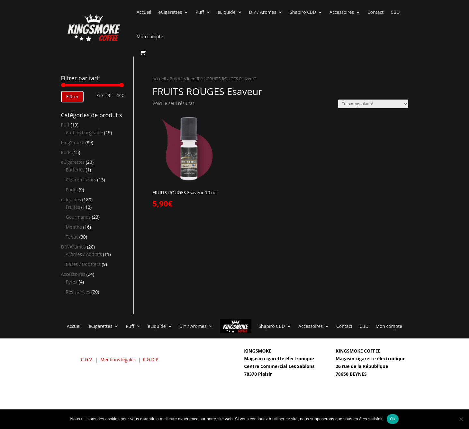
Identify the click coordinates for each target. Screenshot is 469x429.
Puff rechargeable (84, 132)
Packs (72, 190)
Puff (199, 12)
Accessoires (341, 12)
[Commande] (373, 104)
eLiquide (227, 12)
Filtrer (72, 96)
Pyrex (71, 282)
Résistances (78, 292)
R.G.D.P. (151, 359)
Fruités (73, 207)
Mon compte (150, 36)
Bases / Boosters (83, 264)
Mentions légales (118, 359)
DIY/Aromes (73, 247)
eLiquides (71, 200)
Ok (392, 418)
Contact (375, 12)
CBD (395, 12)
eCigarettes (170, 12)
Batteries (75, 170)
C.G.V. (87, 359)
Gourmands (78, 217)
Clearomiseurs (81, 180)
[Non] (461, 419)
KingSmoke (73, 142)
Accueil (144, 12)
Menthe (74, 227)
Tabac (72, 237)
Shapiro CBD (303, 12)
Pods (66, 152)
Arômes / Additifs (84, 254)
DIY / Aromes (262, 12)
